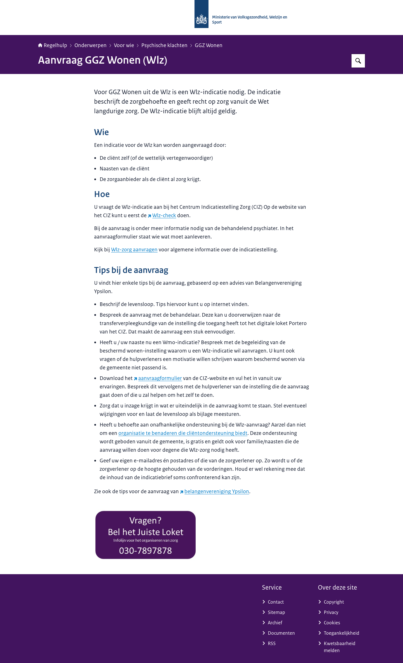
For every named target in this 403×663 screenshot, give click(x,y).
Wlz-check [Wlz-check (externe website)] (162, 215)
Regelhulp (52, 45)
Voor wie (124, 45)
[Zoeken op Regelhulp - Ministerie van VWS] (358, 61)
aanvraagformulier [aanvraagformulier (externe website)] (158, 378)
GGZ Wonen (208, 45)
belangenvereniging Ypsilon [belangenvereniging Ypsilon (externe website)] (214, 491)
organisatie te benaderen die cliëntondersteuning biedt (182, 433)
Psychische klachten (164, 45)
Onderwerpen (90, 45)
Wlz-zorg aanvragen (134, 249)
